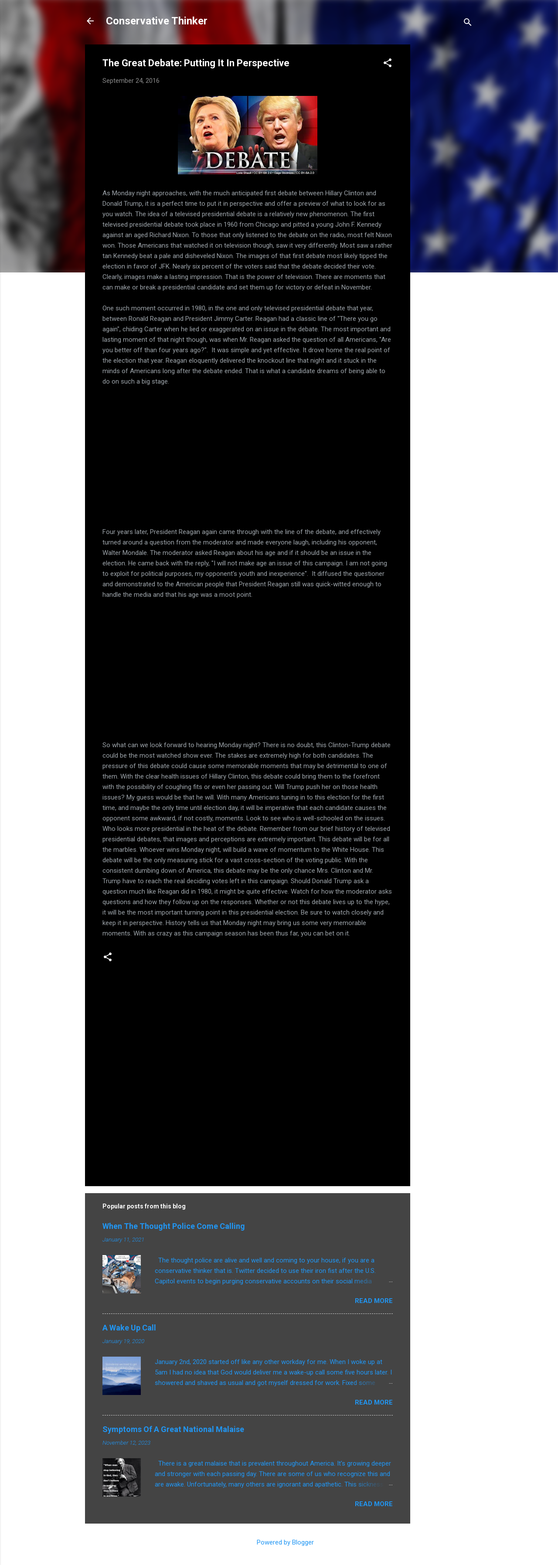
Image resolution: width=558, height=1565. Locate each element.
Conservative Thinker (157, 21)
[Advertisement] (445, 175)
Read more (374, 1301)
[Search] (468, 23)
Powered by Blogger (279, 1542)
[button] (387, 64)
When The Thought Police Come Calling (173, 1226)
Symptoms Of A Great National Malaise (173, 1429)
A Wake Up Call (129, 1327)
